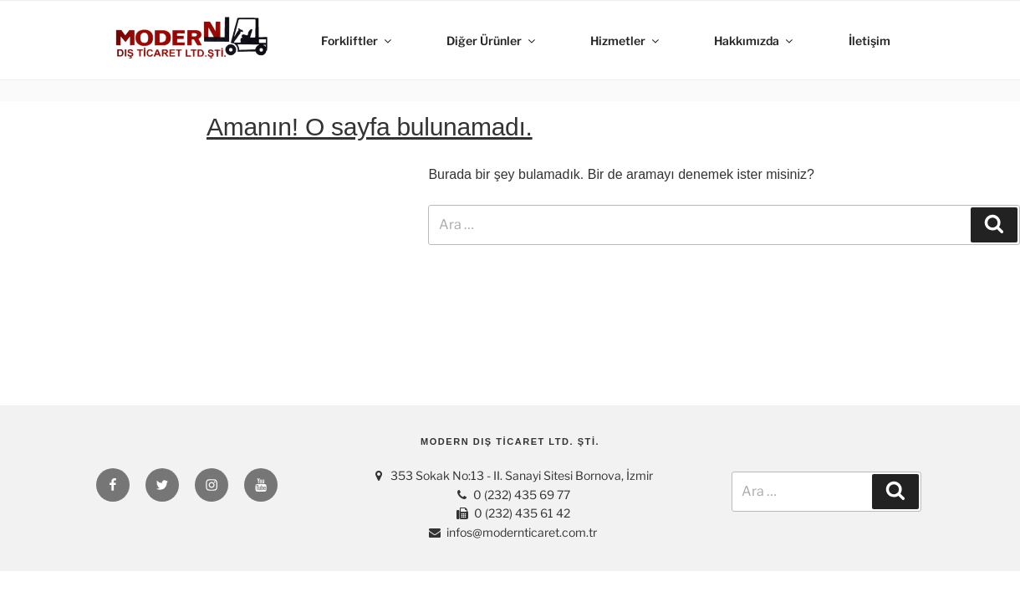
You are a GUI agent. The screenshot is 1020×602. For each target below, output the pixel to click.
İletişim (869, 40)
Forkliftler (357, 40)
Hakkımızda (754, 40)
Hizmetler (625, 40)
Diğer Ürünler (492, 40)
